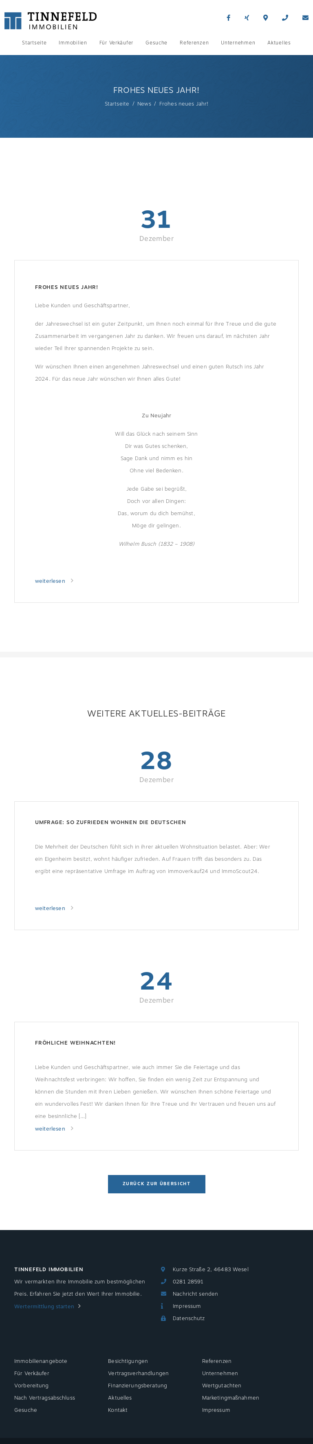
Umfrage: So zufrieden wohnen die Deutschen (110, 822)
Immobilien (73, 42)
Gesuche (156, 42)
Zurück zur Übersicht (157, 1183)
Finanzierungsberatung (137, 1386)
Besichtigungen (128, 1361)
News (144, 104)
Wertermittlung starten (44, 1307)
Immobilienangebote (40, 1361)
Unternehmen (238, 42)
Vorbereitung (31, 1386)
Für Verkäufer (116, 42)
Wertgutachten (222, 1386)
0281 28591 (188, 1282)
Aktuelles (279, 42)
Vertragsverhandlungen (138, 1373)
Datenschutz (189, 1318)
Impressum (187, 1306)
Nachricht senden (195, 1294)
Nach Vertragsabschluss (44, 1398)
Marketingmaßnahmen (230, 1398)
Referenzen (194, 42)
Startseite (34, 42)
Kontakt (118, 1410)
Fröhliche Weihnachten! (75, 1043)
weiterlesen (51, 581)
